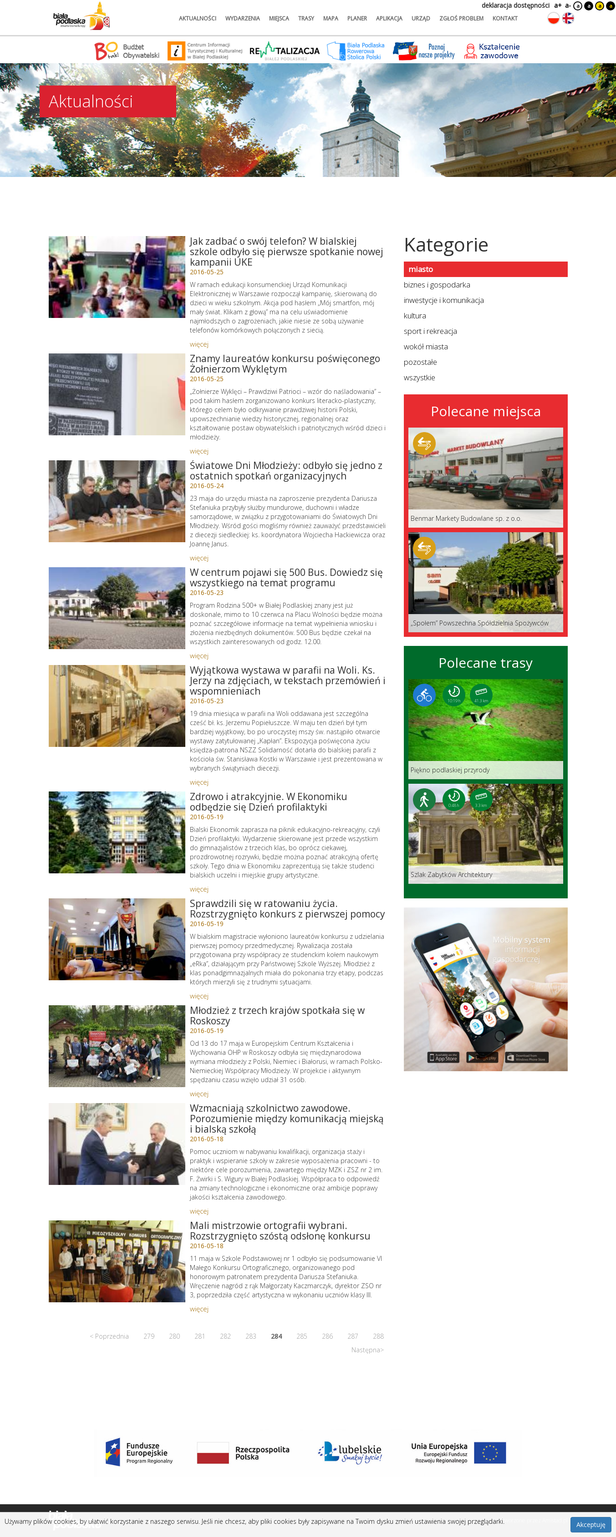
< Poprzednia (109, 1336)
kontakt (505, 18)
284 (276, 1336)
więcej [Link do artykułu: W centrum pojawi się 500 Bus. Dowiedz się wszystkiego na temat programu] (199, 655)
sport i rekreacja (430, 331)
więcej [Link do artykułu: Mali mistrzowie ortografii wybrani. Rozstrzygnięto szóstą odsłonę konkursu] (199, 1308)
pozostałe (420, 362)
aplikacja (389, 18)
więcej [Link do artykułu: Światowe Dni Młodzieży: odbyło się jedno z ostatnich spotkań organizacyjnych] (199, 557)
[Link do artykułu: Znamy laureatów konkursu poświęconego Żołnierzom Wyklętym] (117, 394)
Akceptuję (591, 1524)
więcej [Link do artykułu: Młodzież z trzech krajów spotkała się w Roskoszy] (199, 1093)
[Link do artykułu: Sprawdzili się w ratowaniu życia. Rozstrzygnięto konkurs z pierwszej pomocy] (117, 939)
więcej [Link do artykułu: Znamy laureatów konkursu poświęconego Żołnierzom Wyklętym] (199, 450)
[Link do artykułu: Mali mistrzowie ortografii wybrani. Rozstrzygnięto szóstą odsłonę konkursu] (117, 1261)
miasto (420, 269)
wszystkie (419, 377)
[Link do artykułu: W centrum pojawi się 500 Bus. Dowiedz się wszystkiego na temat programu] (117, 608)
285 (301, 1336)
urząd (421, 18)
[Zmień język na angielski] (568, 18)
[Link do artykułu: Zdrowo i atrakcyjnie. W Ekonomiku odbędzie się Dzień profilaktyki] (117, 832)
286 (327, 1336)
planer (357, 18)
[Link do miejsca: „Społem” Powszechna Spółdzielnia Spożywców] (485, 582)
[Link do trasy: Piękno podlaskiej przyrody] (485, 729)
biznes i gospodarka (437, 284)
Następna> (367, 1350)
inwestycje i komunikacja (444, 300)
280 (174, 1336)
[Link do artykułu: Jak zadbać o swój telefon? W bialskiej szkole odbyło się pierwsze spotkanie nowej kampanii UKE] (117, 277)
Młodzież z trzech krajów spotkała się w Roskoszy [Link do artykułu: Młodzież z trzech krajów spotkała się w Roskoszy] (277, 1015)
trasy (306, 18)
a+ (557, 5)
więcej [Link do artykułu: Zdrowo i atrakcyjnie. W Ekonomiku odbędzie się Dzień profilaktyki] (199, 888)
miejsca (279, 18)
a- (568, 5)
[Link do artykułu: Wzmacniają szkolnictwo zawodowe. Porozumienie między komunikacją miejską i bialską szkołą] (117, 1144)
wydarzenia (242, 18)
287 (352, 1336)
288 (378, 1336)
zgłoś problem (461, 18)
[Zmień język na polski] (553, 18)
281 (199, 1336)
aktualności (197, 18)
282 (225, 1336)
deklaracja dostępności (516, 5)
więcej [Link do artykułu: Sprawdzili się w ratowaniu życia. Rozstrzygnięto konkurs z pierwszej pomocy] (199, 995)
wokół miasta (426, 346)
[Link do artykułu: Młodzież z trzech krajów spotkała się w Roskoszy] (117, 1046)
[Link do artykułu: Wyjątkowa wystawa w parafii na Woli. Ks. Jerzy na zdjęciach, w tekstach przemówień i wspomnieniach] (117, 706)
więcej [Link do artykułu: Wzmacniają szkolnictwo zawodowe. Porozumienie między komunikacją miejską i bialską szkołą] (199, 1210)
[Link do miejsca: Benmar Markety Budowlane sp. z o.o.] (485, 478)
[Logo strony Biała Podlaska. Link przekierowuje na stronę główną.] (81, 16)
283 (250, 1336)
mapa (330, 18)
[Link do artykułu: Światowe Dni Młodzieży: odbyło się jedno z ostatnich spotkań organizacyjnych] (117, 501)
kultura (415, 315)
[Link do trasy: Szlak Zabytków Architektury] (485, 834)
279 (148, 1336)
